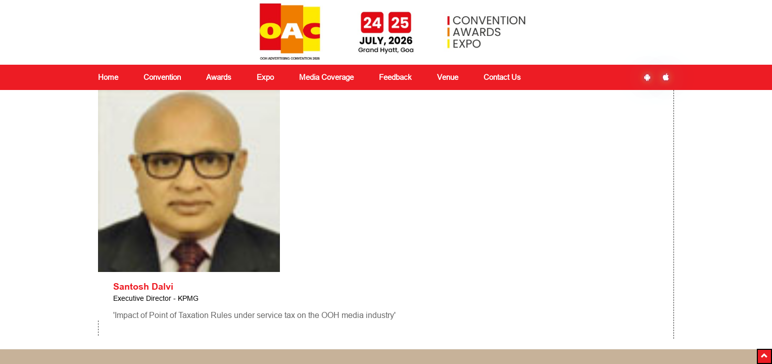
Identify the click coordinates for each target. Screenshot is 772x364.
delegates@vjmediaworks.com (155, 335)
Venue (447, 77)
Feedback (311, 271)
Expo (205, 284)
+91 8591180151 (259, 335)
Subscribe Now (558, 290)
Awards (208, 271)
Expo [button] (265, 77)
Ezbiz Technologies (459, 336)
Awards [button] (218, 77)
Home (108, 77)
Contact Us (502, 77)
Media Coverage (326, 77)
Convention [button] (162, 77)
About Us (112, 259)
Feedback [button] (395, 77)
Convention (215, 259)
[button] (764, 356)
